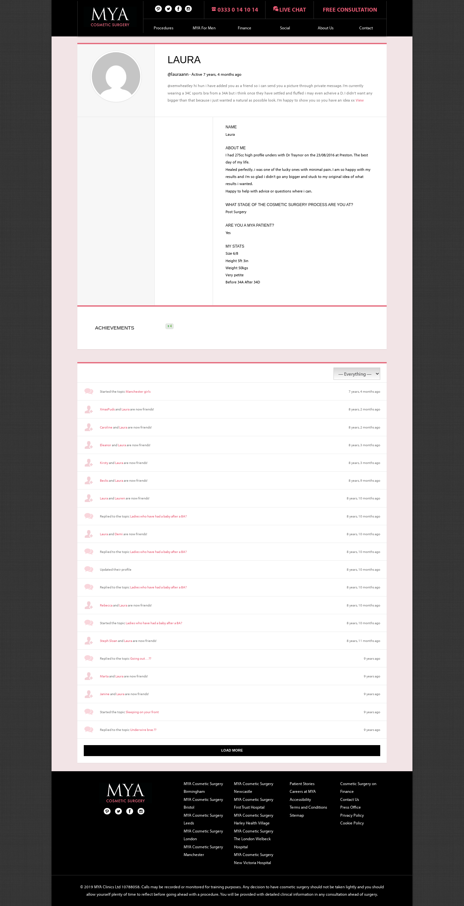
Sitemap (297, 815)
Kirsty (104, 462)
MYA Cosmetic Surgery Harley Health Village (253, 819)
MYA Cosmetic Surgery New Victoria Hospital (253, 858)
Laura (125, 409)
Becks (104, 480)
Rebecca (106, 605)
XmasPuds (107, 409)
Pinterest (158, 8)
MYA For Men (204, 27)
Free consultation (350, 9)
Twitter (168, 8)
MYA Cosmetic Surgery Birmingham (203, 787)
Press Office (350, 807)
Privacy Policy (352, 815)
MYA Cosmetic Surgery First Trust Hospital (253, 803)
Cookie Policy (352, 822)
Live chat (292, 9)
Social (285, 27)
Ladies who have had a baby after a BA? (158, 516)
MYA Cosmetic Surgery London (203, 835)
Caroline (106, 427)
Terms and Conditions (308, 807)
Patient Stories (302, 783)
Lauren (120, 498)
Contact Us (349, 799)
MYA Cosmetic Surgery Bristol (203, 803)
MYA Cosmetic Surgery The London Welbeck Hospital (253, 838)
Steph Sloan (108, 640)
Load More (232, 750)
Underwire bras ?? (143, 729)
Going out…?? (140, 658)
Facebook (178, 8)
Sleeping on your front (142, 712)
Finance (244, 27)
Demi (119, 534)
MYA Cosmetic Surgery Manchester (203, 850)
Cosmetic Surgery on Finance (358, 787)
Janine (105, 694)
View (360, 100)
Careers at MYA (303, 791)
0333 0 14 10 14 (238, 9)
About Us (326, 27)
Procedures (163, 27)
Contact (366, 27)
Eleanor (105, 445)
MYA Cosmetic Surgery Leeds (203, 819)
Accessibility (300, 799)
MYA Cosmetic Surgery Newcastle (253, 787)
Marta (104, 676)
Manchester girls (138, 391)
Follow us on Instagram (188, 8)
